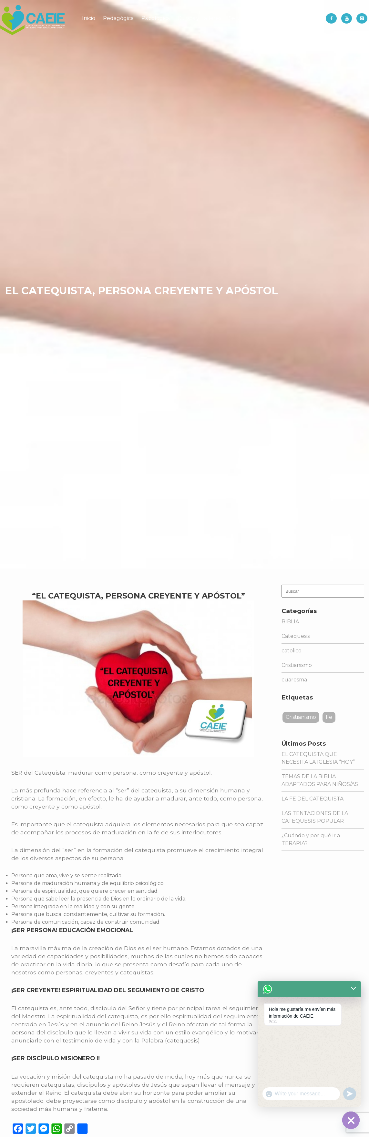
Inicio (88, 18)
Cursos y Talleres (199, 18)
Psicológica (155, 18)
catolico (292, 651)
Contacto (298, 18)
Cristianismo (297, 665)
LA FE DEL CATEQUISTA (312, 799)
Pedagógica (118, 18)
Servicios (240, 18)
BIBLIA (290, 622)
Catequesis (296, 636)
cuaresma (294, 680)
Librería (268, 18)
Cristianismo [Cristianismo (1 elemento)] (301, 717)
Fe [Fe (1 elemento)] (329, 717)
